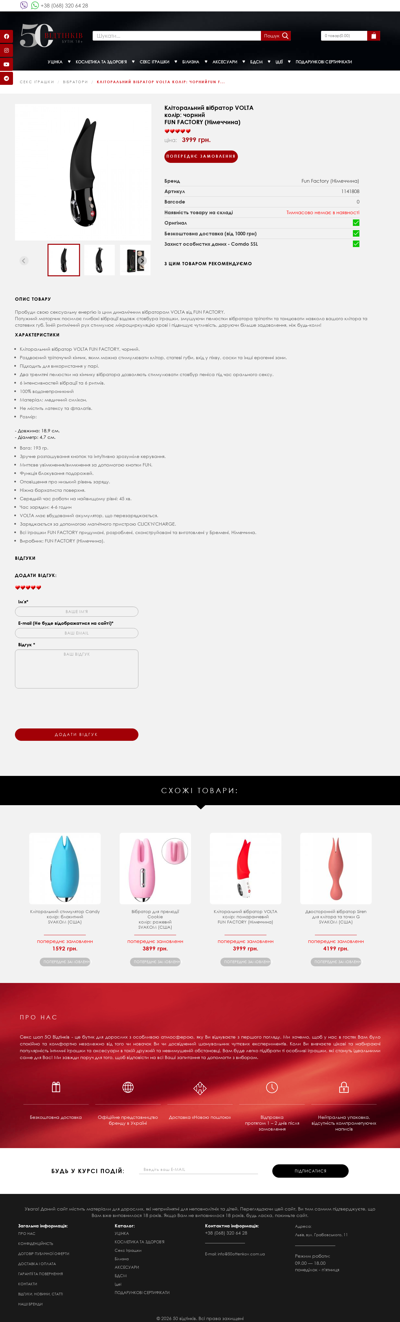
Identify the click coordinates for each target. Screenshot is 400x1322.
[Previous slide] (24, 256)
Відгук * (26, 640)
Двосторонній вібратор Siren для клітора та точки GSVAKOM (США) (336, 912)
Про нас (26, 1229)
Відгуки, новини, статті (40, 1289)
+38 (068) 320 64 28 (64, 5)
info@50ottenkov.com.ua (241, 1249)
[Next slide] (142, 256)
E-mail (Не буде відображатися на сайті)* (65, 618)
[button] (63, 255)
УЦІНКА (122, 1229)
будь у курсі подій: (88, 1166)
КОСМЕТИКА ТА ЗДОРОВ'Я (139, 1237)
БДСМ (121, 1271)
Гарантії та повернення (40, 1269)
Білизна (122, 1254)
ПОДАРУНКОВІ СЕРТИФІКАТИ (142, 1288)
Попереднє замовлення (201, 151)
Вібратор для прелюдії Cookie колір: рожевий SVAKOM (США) (155, 914)
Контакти (27, 1279)
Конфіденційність (35, 1239)
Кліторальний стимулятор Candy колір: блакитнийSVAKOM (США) (65, 912)
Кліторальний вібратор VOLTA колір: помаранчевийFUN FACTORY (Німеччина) (245, 912)
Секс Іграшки (37, 77)
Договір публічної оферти (43, 1249)
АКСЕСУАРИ (127, 1262)
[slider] (177, 126)
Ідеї (118, 1279)
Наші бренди (30, 1299)
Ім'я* (23, 597)
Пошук (269, 33)
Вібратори (75, 77)
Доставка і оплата (37, 1259)
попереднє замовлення (67, 957)
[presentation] (64, 700)
